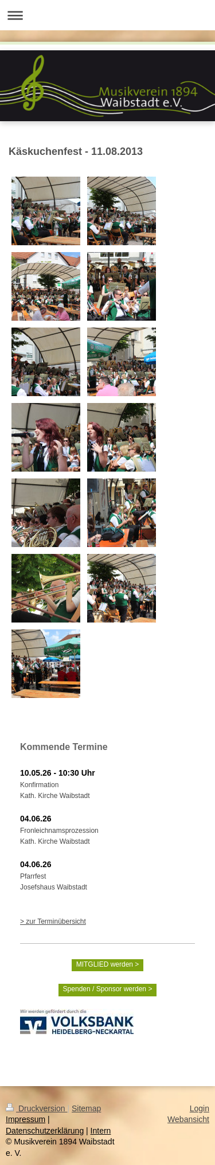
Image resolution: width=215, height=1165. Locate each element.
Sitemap (86, 1108)
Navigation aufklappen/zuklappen (107, 15)
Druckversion (36, 1108)
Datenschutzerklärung (45, 1130)
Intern (101, 1130)
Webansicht (188, 1119)
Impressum (25, 1119)
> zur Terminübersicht (53, 921)
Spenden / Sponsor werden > (108, 989)
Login (199, 1108)
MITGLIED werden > (107, 964)
